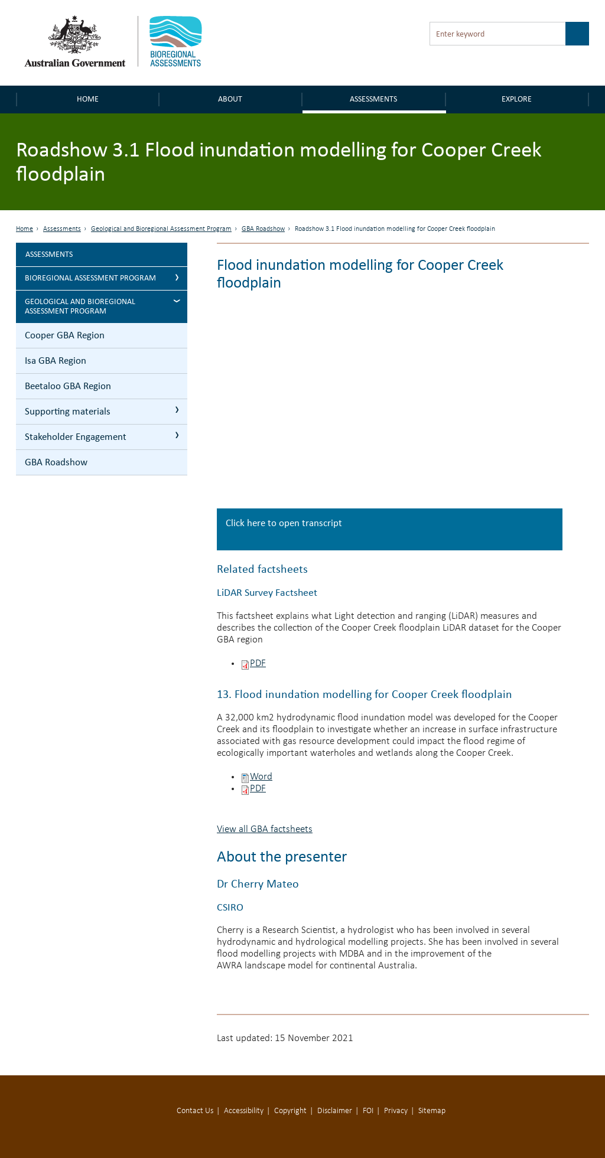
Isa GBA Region (55, 360)
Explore (517, 99)
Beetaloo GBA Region (68, 386)
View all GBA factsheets (265, 829)
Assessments (373, 99)
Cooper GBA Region (65, 335)
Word (261, 777)
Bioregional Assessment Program (90, 278)
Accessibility (244, 1111)
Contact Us (195, 1111)
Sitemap (431, 1111)
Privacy (396, 1111)
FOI (368, 1111)
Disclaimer (334, 1111)
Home (88, 99)
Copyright (290, 1111)
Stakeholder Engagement (75, 436)
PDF (258, 663)
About (230, 99)
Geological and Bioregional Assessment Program (161, 229)
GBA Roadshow (263, 229)
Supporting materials (67, 411)
